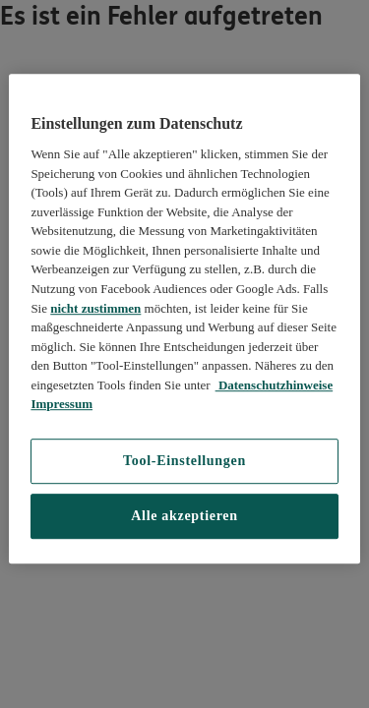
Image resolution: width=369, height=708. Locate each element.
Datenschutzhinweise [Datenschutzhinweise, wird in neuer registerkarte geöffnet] (274, 385)
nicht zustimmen (95, 308)
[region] (184, 318)
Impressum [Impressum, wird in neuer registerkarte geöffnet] (61, 403)
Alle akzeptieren (184, 515)
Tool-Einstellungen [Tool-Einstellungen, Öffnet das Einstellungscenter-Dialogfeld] (184, 460)
